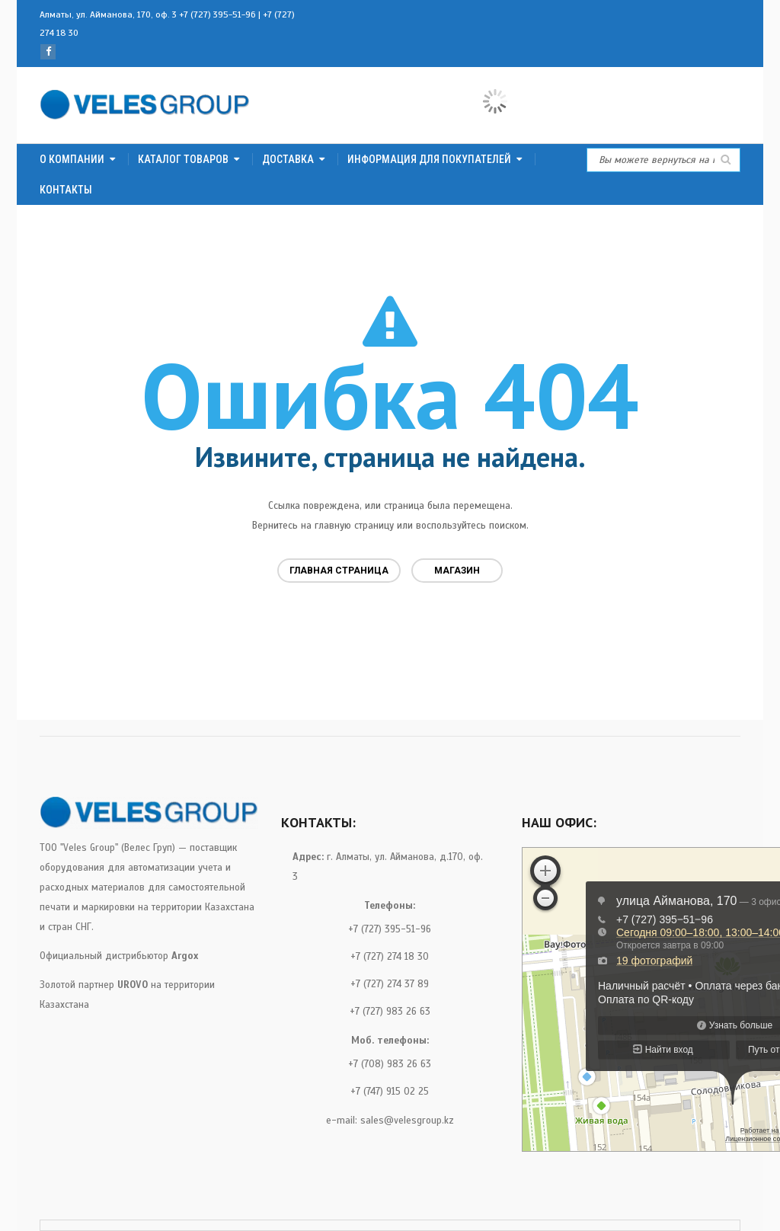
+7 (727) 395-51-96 (217, 14)
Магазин (457, 570)
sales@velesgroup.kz (407, 1120)
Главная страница (338, 570)
